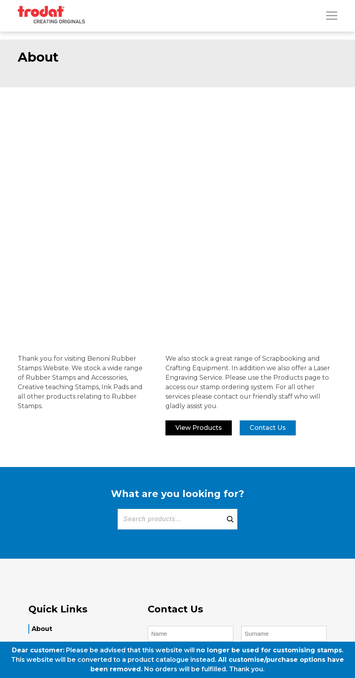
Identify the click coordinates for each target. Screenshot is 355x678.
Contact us (268, 427)
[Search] (230, 519)
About (42, 629)
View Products (198, 427)
